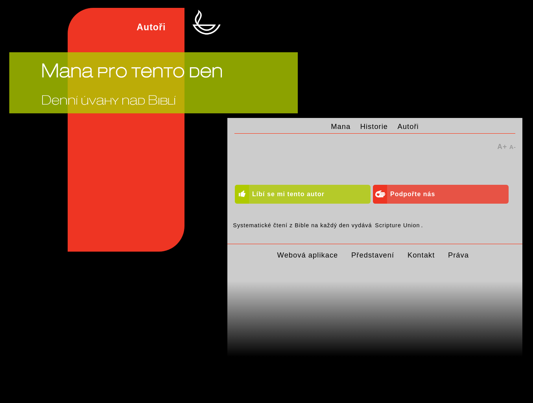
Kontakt (421, 255)
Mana (340, 126)
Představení (372, 255)
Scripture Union (397, 225)
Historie (374, 126)
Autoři (408, 126)
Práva (458, 255)
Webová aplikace (307, 255)
